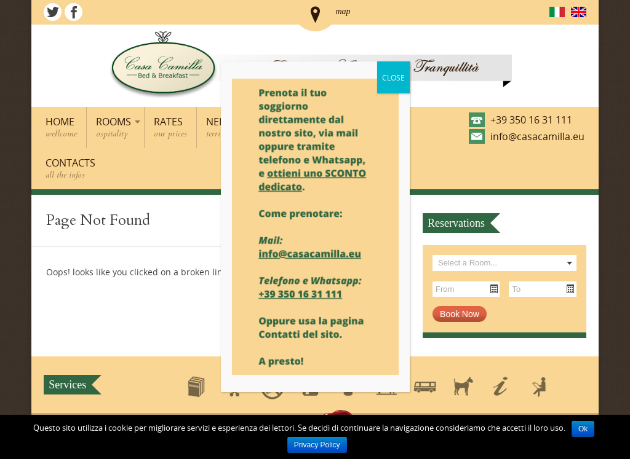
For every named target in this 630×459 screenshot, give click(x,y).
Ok (583, 429)
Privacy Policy (317, 445)
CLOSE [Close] (393, 77)
